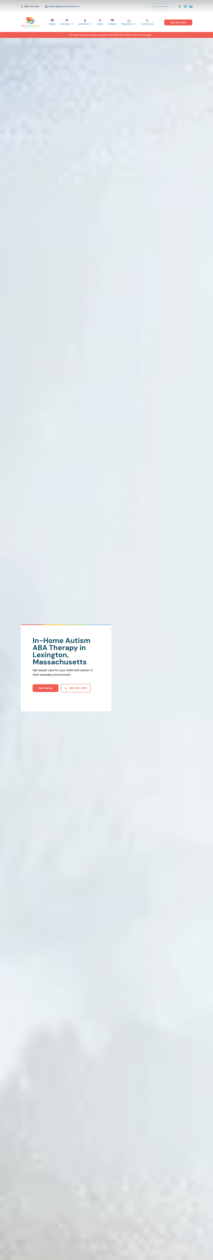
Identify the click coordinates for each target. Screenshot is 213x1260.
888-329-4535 (122, 34)
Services (65, 23)
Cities (100, 23)
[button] (67, 24)
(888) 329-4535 (31, 6)
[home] (31, 22)
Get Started (45, 688)
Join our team (178, 22)
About (52, 23)
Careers (112, 23)
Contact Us (147, 23)
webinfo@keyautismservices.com (64, 6)
